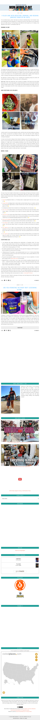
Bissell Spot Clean (14, 258)
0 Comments (36, 280)
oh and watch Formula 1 (28, 273)
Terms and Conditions (7, 219)
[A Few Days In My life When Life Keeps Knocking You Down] (20, 431)
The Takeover (5, 227)
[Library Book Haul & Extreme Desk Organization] (20, 455)
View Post (20, 327)
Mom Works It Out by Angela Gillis (21, 716)
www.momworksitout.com (21, 711)
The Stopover (5, 222)
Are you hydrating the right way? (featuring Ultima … (20, 289)
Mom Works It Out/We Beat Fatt (10, 708)
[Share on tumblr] (10, 280)
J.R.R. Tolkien (19, 565)
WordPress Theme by (20, 718)
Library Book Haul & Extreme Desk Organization (20, 466)
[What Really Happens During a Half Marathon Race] (20, 479)
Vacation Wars (5, 203)
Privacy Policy (29, 711)
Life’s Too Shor (5, 209)
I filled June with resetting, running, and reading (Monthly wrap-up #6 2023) (20, 16)
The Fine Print (5, 214)
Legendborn (18, 558)
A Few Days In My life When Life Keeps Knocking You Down (20, 442)
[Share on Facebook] (5, 280)
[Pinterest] (7, 614)
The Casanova (5, 233)
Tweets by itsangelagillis (20, 550)
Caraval (4, 199)
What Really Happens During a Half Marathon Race (20, 490)
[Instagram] (10, 515)
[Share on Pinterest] (8, 280)
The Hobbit (18, 564)
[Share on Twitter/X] (7, 280)
